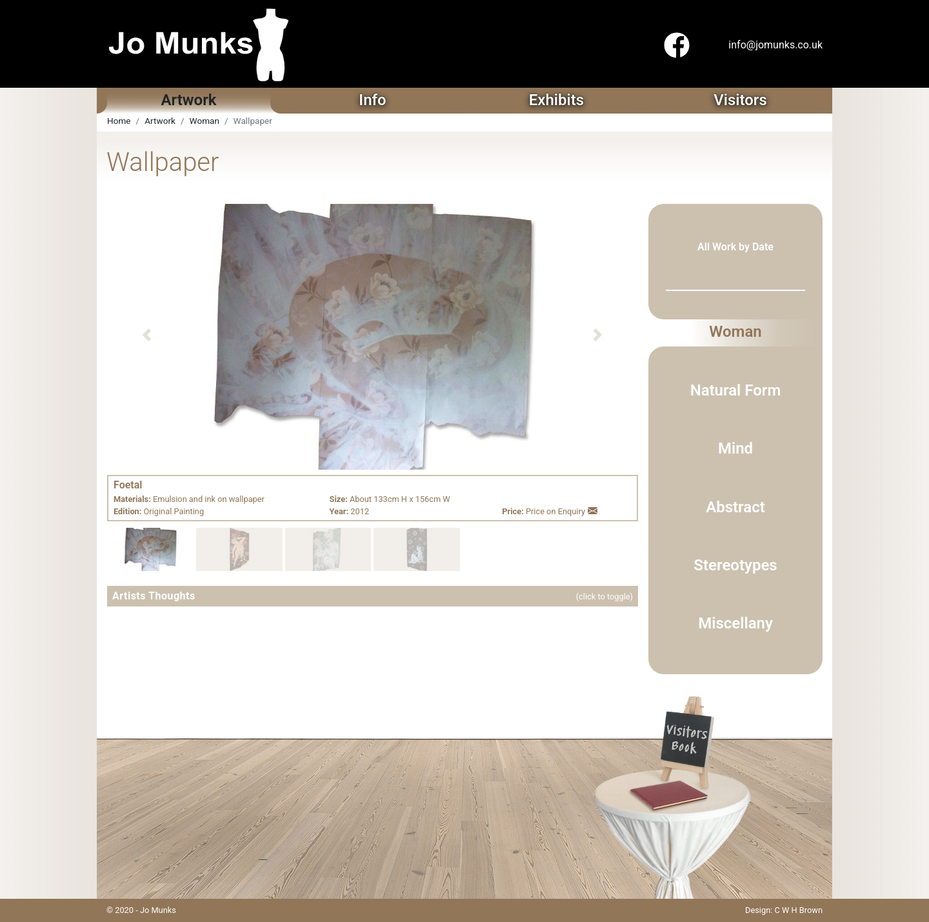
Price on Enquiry (561, 511)
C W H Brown (798, 910)
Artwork (160, 120)
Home (119, 120)
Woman (204, 120)
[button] (146, 335)
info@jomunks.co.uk (775, 45)
